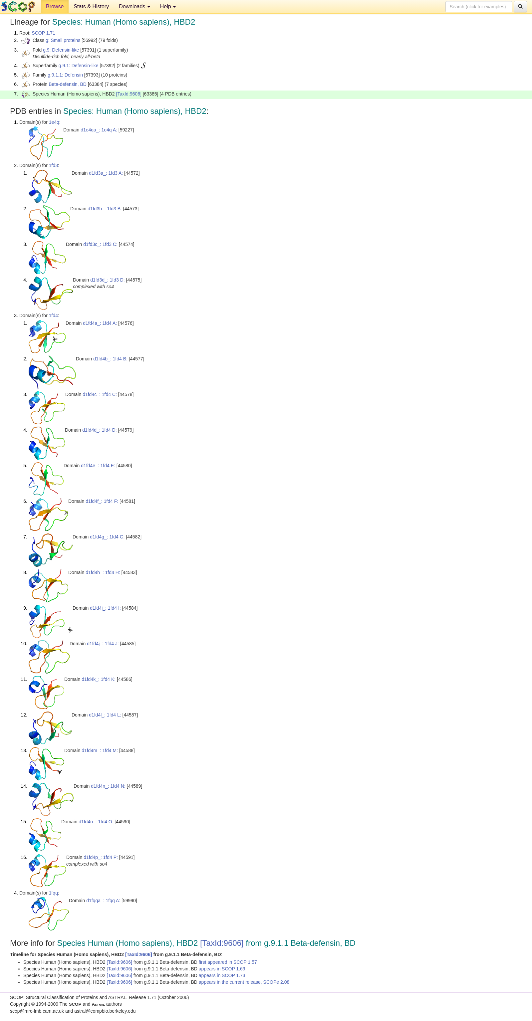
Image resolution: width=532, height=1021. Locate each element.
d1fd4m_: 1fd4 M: (100, 750)
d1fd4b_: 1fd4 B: (110, 358)
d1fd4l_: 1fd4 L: (105, 714)
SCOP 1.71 (43, 33)
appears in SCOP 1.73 (222, 975)
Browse (55, 6)
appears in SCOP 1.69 (222, 968)
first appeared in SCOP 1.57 (228, 962)
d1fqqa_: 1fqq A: (103, 900)
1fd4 (53, 315)
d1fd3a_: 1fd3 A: (106, 173)
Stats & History (91, 6)
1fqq (53, 893)
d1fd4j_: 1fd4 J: (103, 643)
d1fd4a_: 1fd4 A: (100, 323)
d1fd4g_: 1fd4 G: (107, 536)
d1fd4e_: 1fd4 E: (98, 465)
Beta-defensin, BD (68, 84)
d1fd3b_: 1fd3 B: (105, 208)
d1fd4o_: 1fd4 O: (96, 821)
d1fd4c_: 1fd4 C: (100, 394)
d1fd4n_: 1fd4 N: (108, 786)
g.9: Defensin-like (61, 50)
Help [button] (168, 6)
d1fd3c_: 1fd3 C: (100, 244)
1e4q (54, 122)
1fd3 (53, 165)
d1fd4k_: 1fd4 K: (99, 679)
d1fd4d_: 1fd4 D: (99, 430)
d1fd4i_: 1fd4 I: (105, 608)
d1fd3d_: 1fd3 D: (107, 280)
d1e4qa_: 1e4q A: (99, 129)
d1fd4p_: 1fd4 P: (101, 857)
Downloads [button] (134, 6)
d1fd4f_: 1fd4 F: (102, 501)
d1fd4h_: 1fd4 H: (103, 572)
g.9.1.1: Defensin (65, 75)
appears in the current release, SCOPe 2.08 (244, 982)
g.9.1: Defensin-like (79, 65)
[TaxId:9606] (128, 94)
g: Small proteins (63, 40)
